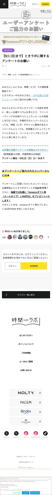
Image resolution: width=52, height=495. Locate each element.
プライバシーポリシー (26, 467)
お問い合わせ (26, 370)
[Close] (49, 479)
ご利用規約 (26, 352)
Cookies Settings (26, 474)
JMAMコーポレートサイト (26, 456)
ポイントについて (26, 344)
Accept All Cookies (35, 493)
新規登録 (45, 4)
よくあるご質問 (26, 361)
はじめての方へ (26, 335)
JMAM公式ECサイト (26, 462)
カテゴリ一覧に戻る (20, 294)
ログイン (35, 4)
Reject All (26, 493)
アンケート (8, 50)
